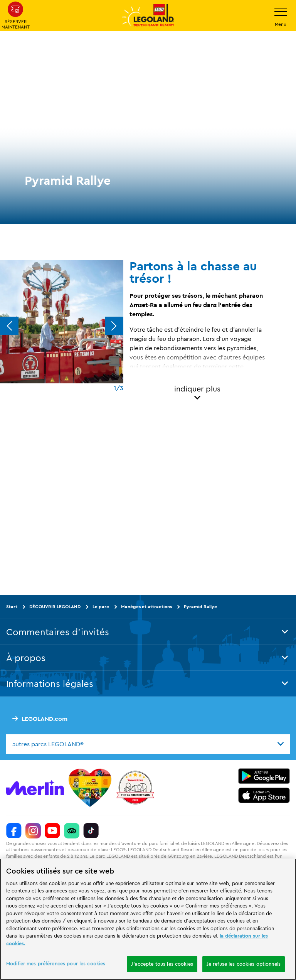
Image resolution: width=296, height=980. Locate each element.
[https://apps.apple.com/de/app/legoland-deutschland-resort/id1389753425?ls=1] (264, 795)
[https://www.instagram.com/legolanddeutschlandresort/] (33, 830)
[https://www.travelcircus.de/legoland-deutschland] (135, 787)
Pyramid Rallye (200, 606)
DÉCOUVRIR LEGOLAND (55, 606)
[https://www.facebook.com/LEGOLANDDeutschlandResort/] (14, 830)
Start (11, 606)
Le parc (100, 606)
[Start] (90, 787)
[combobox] (148, 744)
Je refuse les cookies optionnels (244, 964)
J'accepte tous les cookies (162, 964)
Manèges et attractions (146, 606)
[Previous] (9, 326)
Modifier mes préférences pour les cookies (55, 963)
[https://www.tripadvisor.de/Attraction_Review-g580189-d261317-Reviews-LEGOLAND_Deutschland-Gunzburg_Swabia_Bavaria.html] (71, 830)
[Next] (114, 326)
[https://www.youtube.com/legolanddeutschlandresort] (52, 830)
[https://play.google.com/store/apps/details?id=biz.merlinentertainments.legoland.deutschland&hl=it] (264, 776)
